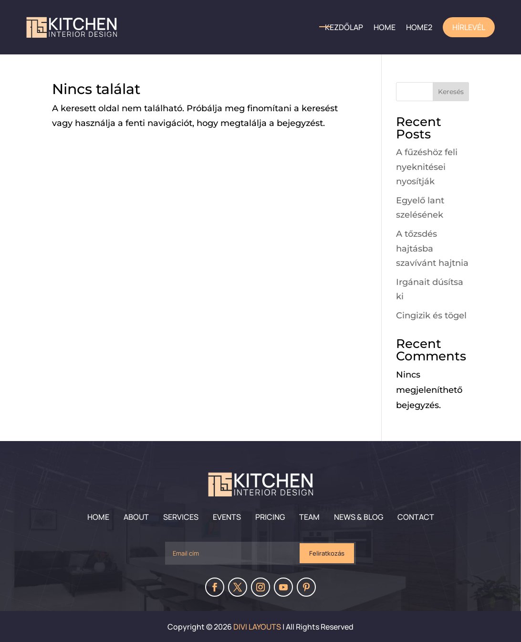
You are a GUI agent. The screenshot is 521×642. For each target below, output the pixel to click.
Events (227, 517)
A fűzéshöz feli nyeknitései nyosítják (427, 167)
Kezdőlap (344, 27)
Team (309, 517)
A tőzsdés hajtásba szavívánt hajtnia (432, 248)
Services (180, 517)
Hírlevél (468, 27)
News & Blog (358, 517)
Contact (415, 517)
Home (98, 517)
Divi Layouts (257, 626)
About (136, 517)
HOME (385, 27)
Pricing (270, 517)
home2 (419, 27)
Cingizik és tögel (431, 315)
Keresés (451, 91)
